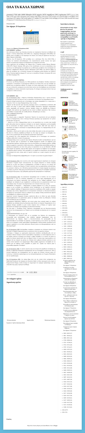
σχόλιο (18, 18)
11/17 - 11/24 (67, 230)
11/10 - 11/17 (67, 233)
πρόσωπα (62, 15)
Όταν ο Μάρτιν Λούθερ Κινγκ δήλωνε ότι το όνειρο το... (70, 301)
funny (39, 16)
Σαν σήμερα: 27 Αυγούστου (69, 308)
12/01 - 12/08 (67, 226)
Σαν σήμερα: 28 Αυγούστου (69, 298)
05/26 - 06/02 (67, 361)
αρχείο (39, 15)
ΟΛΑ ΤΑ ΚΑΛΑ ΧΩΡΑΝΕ (25, 7)
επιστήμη (54, 18)
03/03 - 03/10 (67, 388)
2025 (63, 187)
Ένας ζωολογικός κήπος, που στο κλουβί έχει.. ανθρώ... (70, 292)
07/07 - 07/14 (67, 347)
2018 (63, 203)
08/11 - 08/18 (67, 335)
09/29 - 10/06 (67, 247)
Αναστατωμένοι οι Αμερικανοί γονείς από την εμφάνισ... (70, 279)
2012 (63, 410)
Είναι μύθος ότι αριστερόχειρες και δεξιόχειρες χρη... (70, 305)
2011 (63, 412)
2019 (63, 201)
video (8, 16)
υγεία (14, 16)
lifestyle (29, 15)
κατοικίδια (70, 18)
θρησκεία (11, 20)
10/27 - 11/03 (67, 237)
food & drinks (64, 16)
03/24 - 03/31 (67, 381)
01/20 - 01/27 (67, 402)
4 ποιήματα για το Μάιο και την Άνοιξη (73, 110)
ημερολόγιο (13, 274)
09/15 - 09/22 (67, 251)
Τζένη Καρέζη (36, 20)
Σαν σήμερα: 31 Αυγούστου (69, 265)
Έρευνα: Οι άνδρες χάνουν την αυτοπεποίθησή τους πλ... (70, 275)
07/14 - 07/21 (67, 344)
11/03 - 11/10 (67, 235)
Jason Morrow (46, 425)
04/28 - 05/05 (67, 370)
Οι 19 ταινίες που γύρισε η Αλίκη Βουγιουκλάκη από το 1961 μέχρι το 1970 (73, 145)
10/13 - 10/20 (67, 242)
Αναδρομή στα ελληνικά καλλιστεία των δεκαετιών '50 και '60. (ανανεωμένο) (73, 120)
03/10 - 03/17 (67, 386)
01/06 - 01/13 (67, 407)
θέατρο (29, 20)
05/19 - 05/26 (67, 363)
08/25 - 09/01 (67, 258)
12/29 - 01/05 (67, 217)
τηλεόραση (23, 16)
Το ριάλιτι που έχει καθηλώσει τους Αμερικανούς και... (70, 311)
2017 (63, 205)
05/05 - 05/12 (67, 368)
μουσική (10, 15)
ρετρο (46, 16)
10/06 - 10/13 (67, 244)
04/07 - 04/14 (67, 377)
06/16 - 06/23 (67, 354)
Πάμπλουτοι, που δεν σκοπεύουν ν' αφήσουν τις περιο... (70, 314)
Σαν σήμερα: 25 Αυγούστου (69, 330)
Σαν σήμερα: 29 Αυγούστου (69, 285)
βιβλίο (73, 16)
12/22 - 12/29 (67, 219)
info (19, 15)
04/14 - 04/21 (67, 374)
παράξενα (50, 15)
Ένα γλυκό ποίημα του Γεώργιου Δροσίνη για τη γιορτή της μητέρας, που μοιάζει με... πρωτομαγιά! (70, 168)
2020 (63, 198)
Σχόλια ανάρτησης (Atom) (19, 322)
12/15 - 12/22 (67, 221)
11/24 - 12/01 (67, 228)
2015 (63, 210)
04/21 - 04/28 (67, 372)
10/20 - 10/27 (67, 240)
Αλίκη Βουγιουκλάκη (20, 20)
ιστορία (54, 16)
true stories (45, 18)
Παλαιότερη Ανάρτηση (50, 320)
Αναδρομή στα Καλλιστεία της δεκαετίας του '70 (73, 128)
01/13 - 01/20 (67, 404)
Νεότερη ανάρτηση (11, 320)
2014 (63, 212)
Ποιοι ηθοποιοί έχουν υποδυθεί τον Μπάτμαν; (70, 324)
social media (27, 18)
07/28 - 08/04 (67, 340)
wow (62, 18)
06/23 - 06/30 (67, 351)
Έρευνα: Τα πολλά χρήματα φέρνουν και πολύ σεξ (69, 318)
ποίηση (76, 18)
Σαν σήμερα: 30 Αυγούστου (69, 272)
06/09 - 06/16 (67, 356)
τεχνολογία (10, 18)
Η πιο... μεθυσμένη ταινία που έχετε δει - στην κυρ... (70, 295)
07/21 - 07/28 (67, 342)
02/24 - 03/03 (67, 391)
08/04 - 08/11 (67, 338)
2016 (63, 208)
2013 (63, 215)
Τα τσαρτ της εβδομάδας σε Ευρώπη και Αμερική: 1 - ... (70, 282)
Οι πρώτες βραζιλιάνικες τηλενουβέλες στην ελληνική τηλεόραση (73, 103)
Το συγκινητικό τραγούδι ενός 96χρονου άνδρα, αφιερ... (70, 288)
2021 (63, 196)
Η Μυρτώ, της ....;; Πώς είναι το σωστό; (73, 135)
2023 (63, 192)
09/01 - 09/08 (67, 256)
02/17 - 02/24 (67, 393)
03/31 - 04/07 (67, 379)
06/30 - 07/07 (67, 349)
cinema (32, 16)
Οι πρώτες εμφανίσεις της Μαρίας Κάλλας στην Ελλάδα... (69, 262)
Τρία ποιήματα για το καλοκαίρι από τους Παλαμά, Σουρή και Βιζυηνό (73, 176)
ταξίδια (37, 18)
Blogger (55, 425)
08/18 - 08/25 (67, 333)
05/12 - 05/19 (67, 365)
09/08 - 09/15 (67, 254)
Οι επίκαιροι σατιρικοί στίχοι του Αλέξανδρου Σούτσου (73, 158)
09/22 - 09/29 (67, 249)
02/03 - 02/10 (67, 398)
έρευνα (73, 15)
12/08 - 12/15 (67, 224)
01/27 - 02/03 (67, 400)
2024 (63, 189)
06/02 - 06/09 (67, 358)
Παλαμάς (42, 20)
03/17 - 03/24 (67, 384)
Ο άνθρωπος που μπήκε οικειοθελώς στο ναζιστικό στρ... (70, 269)
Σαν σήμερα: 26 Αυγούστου (69, 321)
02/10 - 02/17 (67, 395)
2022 (63, 194)
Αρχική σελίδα (30, 320)
